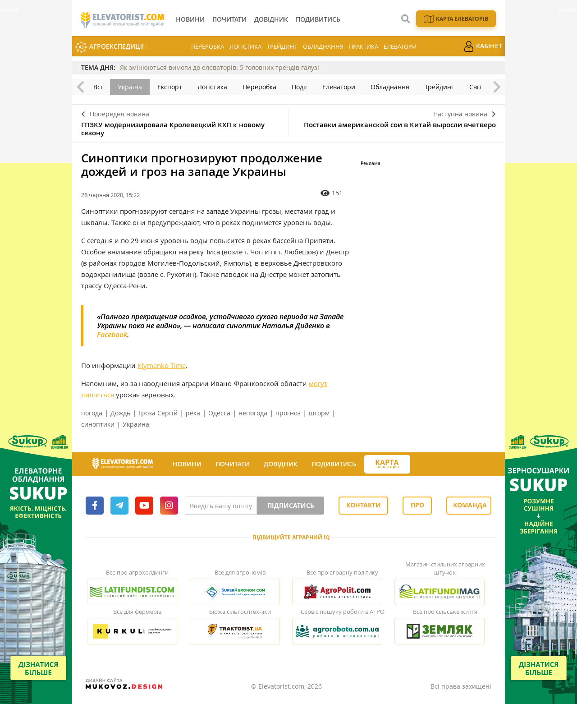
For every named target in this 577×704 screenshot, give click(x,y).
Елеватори (400, 46)
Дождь (120, 413)
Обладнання (323, 46)
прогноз (288, 413)
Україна (130, 87)
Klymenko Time (161, 365)
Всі (97, 87)
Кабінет (482, 46)
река (193, 413)
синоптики (97, 424)
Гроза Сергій (158, 413)
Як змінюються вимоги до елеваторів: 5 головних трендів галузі (219, 67)
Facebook (112, 335)
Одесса (219, 413)
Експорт (169, 87)
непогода (252, 413)
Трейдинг (282, 46)
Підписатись (290, 505)
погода (91, 413)
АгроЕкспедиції (109, 47)
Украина (136, 424)
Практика (363, 46)
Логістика (245, 46)
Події (299, 87)
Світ (475, 87)
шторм (319, 413)
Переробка (207, 46)
